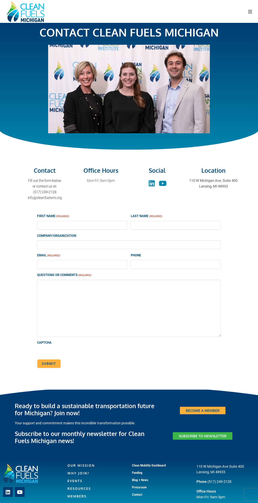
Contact (137, 494)
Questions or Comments (64, 275)
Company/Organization (56, 236)
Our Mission (81, 466)
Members (77, 496)
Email (48, 255)
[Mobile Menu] (250, 11)
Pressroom (139, 487)
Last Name (146, 216)
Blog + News (140, 480)
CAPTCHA (44, 342)
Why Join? (78, 473)
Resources (79, 489)
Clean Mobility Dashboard (149, 465)
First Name (53, 216)
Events (74, 481)
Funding (137, 473)
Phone (136, 255)
